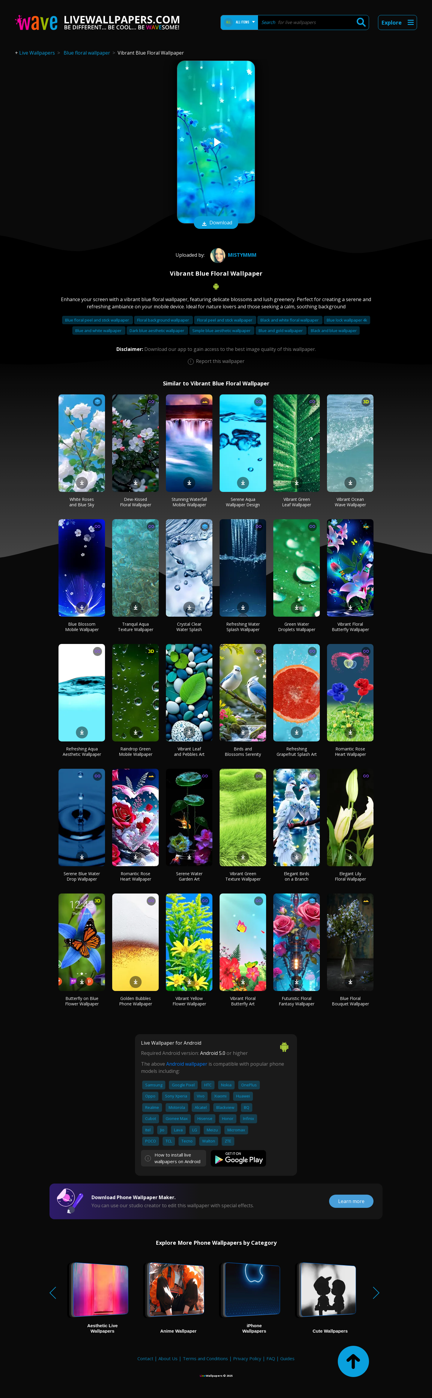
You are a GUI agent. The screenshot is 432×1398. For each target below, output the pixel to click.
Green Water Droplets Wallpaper (296, 626)
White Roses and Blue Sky (81, 501)
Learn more (351, 1201)
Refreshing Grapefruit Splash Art (297, 751)
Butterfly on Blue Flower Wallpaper (82, 1001)
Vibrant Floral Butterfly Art (243, 1001)
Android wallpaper (186, 1064)
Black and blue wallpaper (334, 330)
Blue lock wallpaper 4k (347, 320)
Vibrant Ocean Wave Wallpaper (350, 501)
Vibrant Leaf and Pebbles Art (189, 751)
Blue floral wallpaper (87, 52)
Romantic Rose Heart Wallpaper (350, 751)
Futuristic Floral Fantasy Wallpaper (296, 1001)
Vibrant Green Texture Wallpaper (243, 876)
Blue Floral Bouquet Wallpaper (350, 1001)
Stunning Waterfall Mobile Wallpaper (189, 501)
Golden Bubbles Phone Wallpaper (135, 1001)
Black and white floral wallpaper (290, 320)
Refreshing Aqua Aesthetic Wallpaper (82, 751)
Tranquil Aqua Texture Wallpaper (135, 626)
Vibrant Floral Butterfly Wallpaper (350, 626)
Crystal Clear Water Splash (189, 626)
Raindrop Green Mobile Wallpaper (135, 751)
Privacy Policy (247, 1358)
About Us (168, 1358)
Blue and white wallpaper (98, 330)
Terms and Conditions (205, 1358)
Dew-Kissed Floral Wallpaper (135, 501)
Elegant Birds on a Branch (296, 876)
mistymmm (232, 255)
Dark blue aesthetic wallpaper (157, 330)
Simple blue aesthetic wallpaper (221, 330)
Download (216, 223)
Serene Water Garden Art (189, 876)
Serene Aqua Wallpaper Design (243, 501)
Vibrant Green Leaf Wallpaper (296, 501)
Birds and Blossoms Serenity (243, 751)
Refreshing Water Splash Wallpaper (243, 626)
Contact (145, 1358)
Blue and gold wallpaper (281, 330)
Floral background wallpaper (163, 320)
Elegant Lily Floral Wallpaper (350, 876)
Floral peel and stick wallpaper (225, 320)
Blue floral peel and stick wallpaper (97, 320)
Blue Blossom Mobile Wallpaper (82, 626)
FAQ (270, 1358)
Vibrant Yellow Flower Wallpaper (189, 1001)
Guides (287, 1358)
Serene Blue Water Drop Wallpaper (82, 876)
